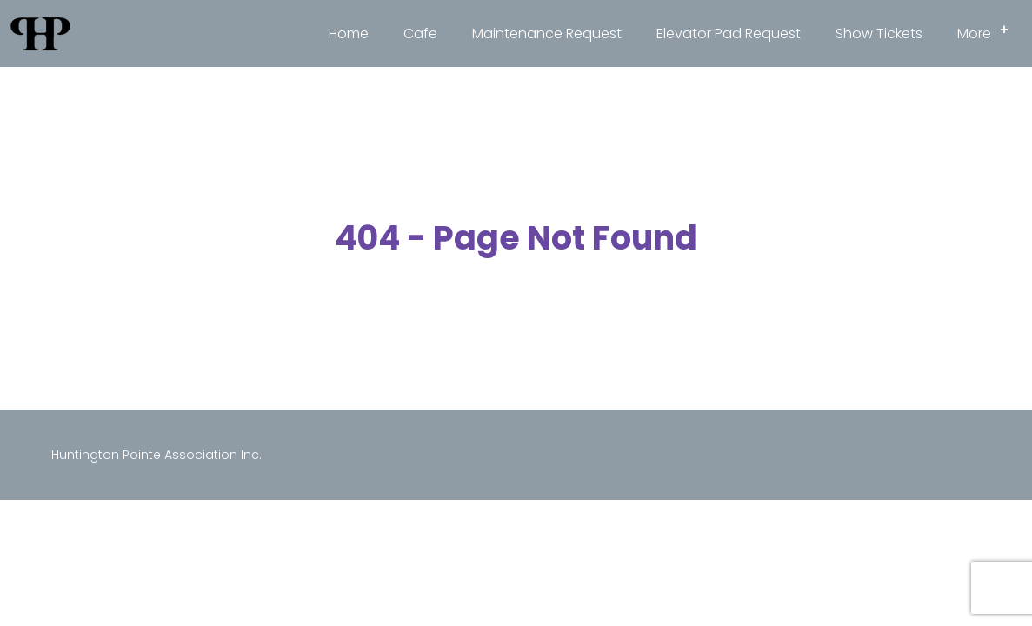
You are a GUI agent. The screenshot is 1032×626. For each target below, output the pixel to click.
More (988, 30)
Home (349, 33)
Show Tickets (879, 33)
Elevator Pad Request (728, 33)
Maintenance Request (547, 33)
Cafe (420, 33)
